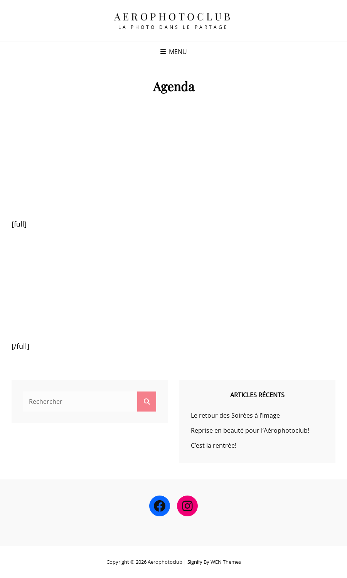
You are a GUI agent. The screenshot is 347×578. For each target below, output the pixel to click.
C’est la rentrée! (213, 445)
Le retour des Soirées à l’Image (235, 415)
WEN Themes (226, 561)
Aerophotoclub (173, 16)
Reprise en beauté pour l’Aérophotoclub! (250, 430)
